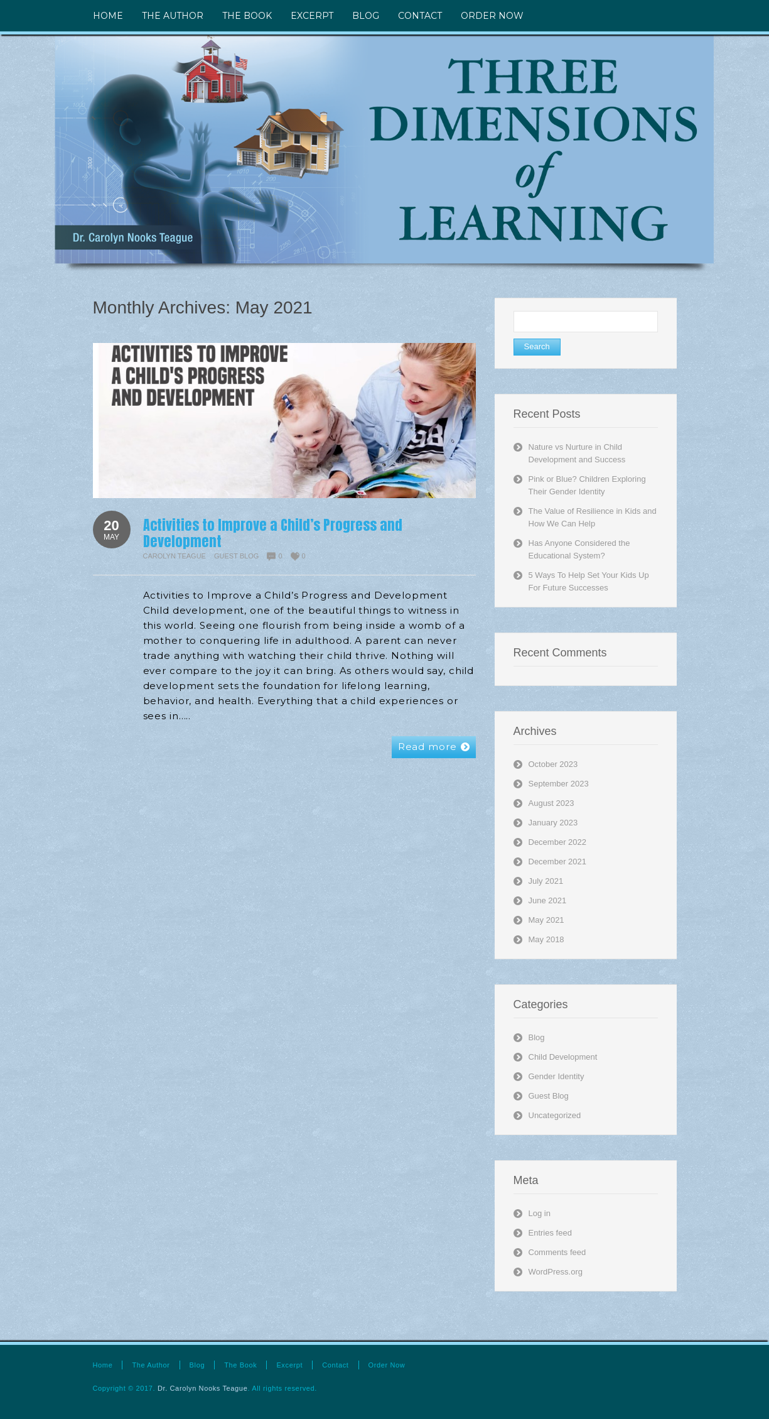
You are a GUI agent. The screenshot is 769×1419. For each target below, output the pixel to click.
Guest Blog (236, 556)
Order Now (387, 1365)
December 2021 (558, 861)
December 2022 (558, 842)
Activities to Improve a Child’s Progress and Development (272, 533)
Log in (540, 1213)
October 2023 (553, 764)
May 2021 (546, 920)
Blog (537, 1037)
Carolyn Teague (174, 556)
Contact (335, 1365)
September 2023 (559, 783)
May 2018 (546, 939)
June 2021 (548, 900)
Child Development (563, 1057)
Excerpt (289, 1365)
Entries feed (550, 1232)
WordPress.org (556, 1271)
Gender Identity (556, 1076)
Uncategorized (555, 1115)
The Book (240, 1365)
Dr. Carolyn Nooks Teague (203, 1388)
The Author (150, 1365)
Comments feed (557, 1252)
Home (103, 1365)
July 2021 (546, 881)
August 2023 (551, 803)
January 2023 (553, 822)
